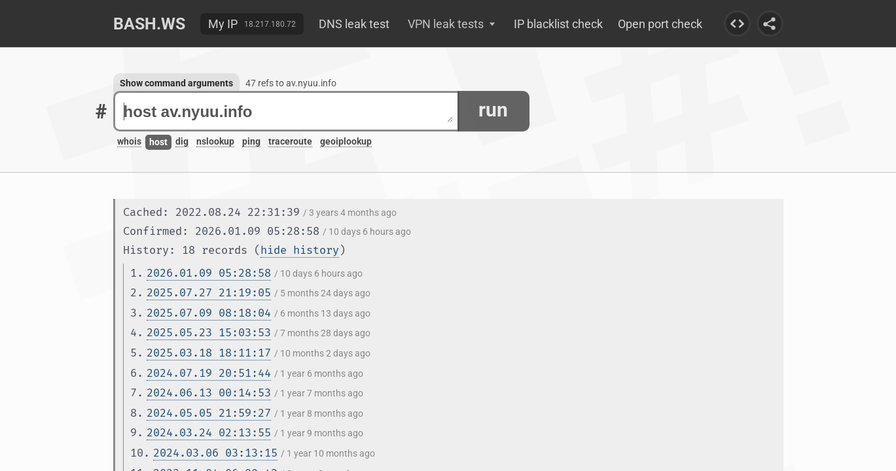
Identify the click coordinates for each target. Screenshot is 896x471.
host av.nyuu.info (288, 111)
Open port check (660, 24)
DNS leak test (354, 24)
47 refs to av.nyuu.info (290, 83)
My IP (223, 24)
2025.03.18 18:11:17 (209, 353)
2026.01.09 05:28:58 (209, 273)
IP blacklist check (558, 24)
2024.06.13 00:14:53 (209, 393)
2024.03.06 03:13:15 (215, 453)
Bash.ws (149, 23)
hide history (299, 250)
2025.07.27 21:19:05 (209, 293)
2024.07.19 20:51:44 (209, 373)
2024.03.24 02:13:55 (209, 433)
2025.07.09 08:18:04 (209, 313)
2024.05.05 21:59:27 (209, 413)
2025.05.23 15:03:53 (209, 333)
